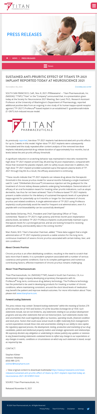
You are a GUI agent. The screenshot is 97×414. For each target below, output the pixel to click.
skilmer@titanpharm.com (17, 363)
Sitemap (81, 409)
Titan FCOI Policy (58, 409)
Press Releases (28, 58)
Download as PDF (83, 87)
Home (7, 58)
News (14, 58)
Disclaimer (71, 409)
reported (23, 140)
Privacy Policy (44, 409)
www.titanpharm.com (27, 293)
